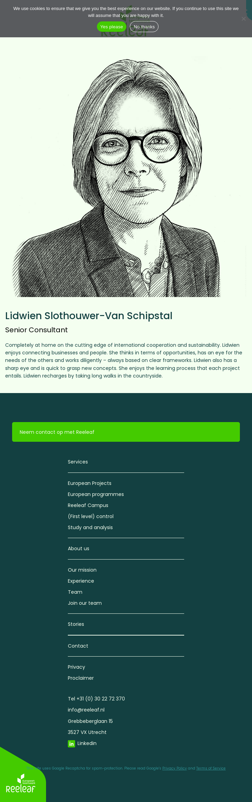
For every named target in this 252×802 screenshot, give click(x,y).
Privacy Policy (174, 768)
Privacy (76, 666)
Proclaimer (81, 678)
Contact (78, 645)
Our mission (82, 569)
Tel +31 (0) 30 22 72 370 (96, 698)
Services (78, 461)
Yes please (111, 26)
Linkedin (87, 743)
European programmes (96, 494)
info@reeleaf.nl (86, 709)
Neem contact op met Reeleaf (57, 432)
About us (78, 548)
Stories (76, 624)
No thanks (144, 26)
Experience (81, 580)
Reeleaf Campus (88, 505)
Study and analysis (90, 527)
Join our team (85, 603)
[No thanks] (243, 18)
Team (75, 592)
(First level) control (91, 516)
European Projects (89, 483)
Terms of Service (211, 768)
